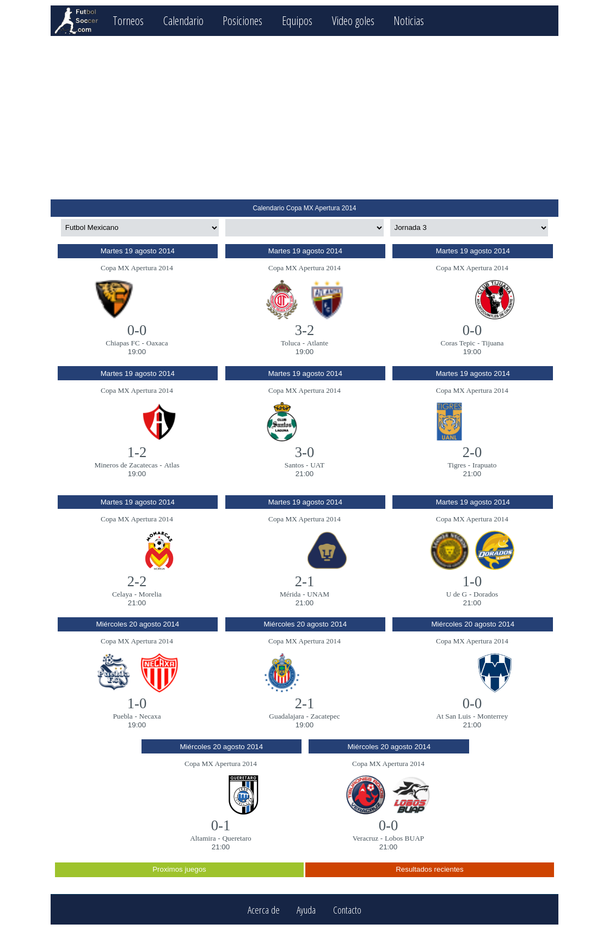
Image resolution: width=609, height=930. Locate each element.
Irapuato (484, 465)
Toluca (290, 343)
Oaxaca (157, 343)
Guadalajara (286, 716)
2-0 (472, 452)
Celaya (122, 594)
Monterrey (492, 716)
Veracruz (365, 838)
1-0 (472, 581)
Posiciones (242, 20)
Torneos (128, 20)
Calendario (183, 20)
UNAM (318, 594)
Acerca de (264, 909)
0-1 (221, 825)
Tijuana (492, 343)
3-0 (305, 452)
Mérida (290, 594)
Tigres (457, 465)
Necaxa (150, 716)
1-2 (137, 452)
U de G (456, 594)
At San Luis (453, 716)
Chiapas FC (123, 343)
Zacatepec (325, 716)
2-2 (137, 581)
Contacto (347, 909)
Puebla (122, 716)
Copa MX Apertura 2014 (137, 268)
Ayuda (306, 909)
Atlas (171, 465)
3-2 (305, 330)
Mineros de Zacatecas (125, 465)
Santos (294, 465)
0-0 (137, 330)
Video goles (353, 20)
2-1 (305, 581)
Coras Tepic (458, 343)
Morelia (150, 594)
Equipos (297, 20)
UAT (317, 465)
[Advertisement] (304, 117)
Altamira (203, 838)
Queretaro (236, 838)
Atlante (317, 343)
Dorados (485, 594)
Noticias (408, 20)
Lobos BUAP (404, 838)
